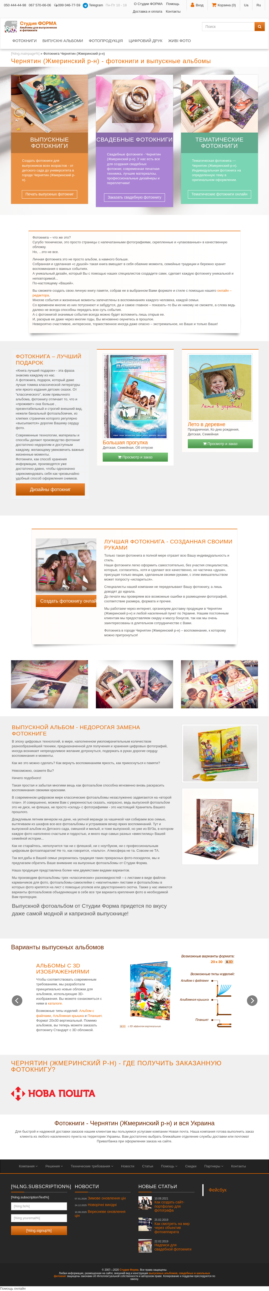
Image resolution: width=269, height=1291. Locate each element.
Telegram (93, 5)
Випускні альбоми (62, 40)
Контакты (173, 11)
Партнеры (213, 1166)
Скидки (190, 1166)
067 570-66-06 (40, 5)
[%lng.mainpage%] (25, 54)
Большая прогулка (125, 442)
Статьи (147, 1166)
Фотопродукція (106, 40)
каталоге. (55, 1003)
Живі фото (179, 40)
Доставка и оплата (147, 11)
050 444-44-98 (15, 5)
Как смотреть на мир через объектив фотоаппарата (172, 1226)
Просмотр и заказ (135, 457)
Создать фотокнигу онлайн (68, 601)
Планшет (94, 1016)
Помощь (172, 4)
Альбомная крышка (68, 1016)
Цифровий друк (145, 40)
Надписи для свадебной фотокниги (173, 1245)
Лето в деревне (206, 424)
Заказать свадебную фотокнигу (134, 197)
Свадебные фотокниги (134, 139)
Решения (54, 1166)
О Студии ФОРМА (148, 4)
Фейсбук (218, 1190)
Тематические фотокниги (219, 142)
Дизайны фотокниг (50, 489)
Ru (258, 5)
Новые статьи (157, 1186)
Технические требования (92, 1166)
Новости (127, 1166)
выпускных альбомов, (163, 1273)
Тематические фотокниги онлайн (219, 194)
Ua (246, 5)
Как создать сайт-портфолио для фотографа (169, 1204)
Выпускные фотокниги (49, 142)
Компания (28, 1166)
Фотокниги (24, 40)
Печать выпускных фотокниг (49, 194)
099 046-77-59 (67, 5)
